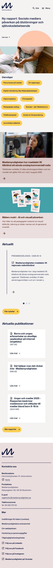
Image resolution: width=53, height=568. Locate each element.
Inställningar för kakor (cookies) (15, 519)
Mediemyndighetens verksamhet (16, 524)
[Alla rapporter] (11, 429)
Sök (35, 8)
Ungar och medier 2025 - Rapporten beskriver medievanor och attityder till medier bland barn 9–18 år (25, 402)
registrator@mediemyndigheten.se (16, 498)
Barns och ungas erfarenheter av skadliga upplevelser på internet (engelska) (23, 337)
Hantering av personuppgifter (14, 533)
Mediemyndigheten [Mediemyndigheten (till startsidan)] (7, 7)
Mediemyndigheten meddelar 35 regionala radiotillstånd (29, 264)
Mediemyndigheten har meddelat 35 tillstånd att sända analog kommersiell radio (26, 164)
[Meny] (46, 8)
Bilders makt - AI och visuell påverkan (22, 217)
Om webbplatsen (9, 528)
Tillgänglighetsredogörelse (13, 538)
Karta (7, 480)
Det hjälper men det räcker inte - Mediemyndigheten (26, 367)
